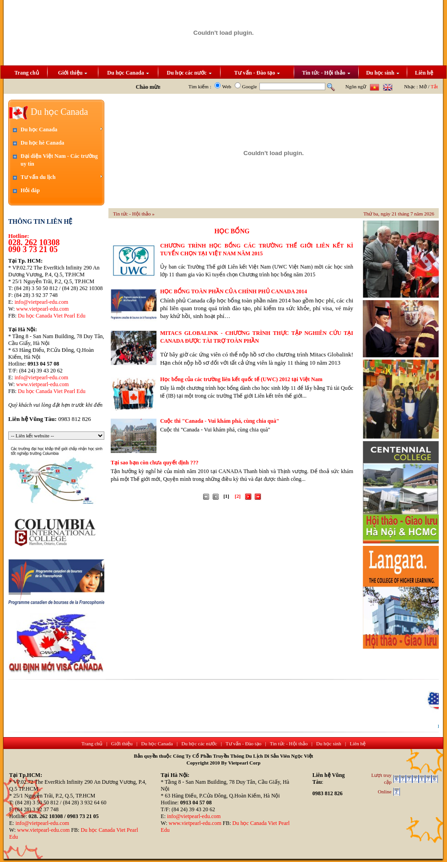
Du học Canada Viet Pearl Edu (52, 315)
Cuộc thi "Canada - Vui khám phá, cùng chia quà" (219, 421)
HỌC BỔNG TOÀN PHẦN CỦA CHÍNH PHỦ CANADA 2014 (233, 291)
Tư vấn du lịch (61, 176)
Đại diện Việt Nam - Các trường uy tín (59, 160)
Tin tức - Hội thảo (326, 73)
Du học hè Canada (42, 143)
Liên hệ (424, 73)
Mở (423, 86)
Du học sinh (382, 73)
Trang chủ (26, 73)
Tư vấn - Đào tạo (257, 73)
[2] (238, 496)
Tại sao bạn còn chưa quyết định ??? (155, 462)
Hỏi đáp (30, 190)
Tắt (434, 86)
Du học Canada (128, 73)
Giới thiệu (73, 73)
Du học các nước (189, 73)
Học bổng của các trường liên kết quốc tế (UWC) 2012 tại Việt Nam (241, 379)
